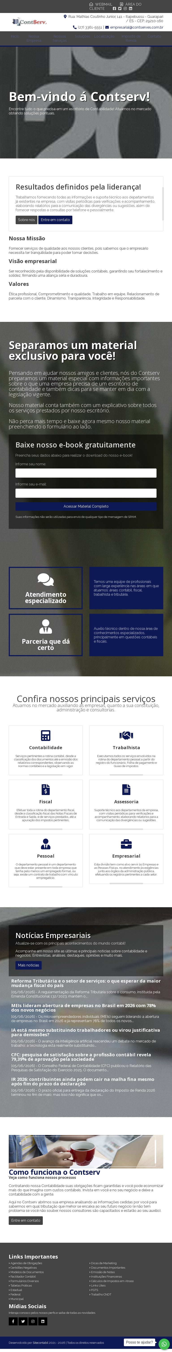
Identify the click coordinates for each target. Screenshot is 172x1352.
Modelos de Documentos (26, 1275)
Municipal (16, 1302)
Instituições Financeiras (105, 1279)
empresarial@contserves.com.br (136, 27)
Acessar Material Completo (86, 509)
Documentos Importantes (107, 1270)
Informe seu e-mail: (31, 487)
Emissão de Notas (102, 1275)
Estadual (15, 1293)
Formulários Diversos (24, 1284)
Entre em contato (55, 223)
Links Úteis (97, 1288)
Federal (15, 1297)
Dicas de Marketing (103, 1266)
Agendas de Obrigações (25, 1266)
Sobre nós (26, 223)
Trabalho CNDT (100, 1297)
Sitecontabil (40, 1346)
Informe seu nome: (30, 467)
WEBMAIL (100, 4)
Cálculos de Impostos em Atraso (111, 1284)
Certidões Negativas (23, 1270)
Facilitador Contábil (22, 1279)
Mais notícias (28, 968)
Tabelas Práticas (20, 1288)
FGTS (93, 1293)
